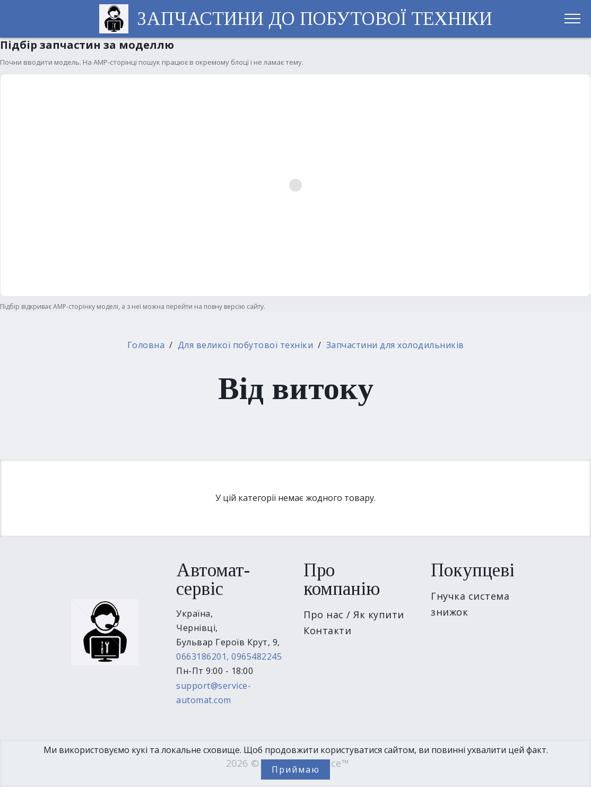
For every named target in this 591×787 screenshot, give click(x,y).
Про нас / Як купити (353, 614)
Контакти (327, 630)
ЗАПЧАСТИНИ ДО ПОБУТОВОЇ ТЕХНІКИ (314, 19)
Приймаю (296, 769)
